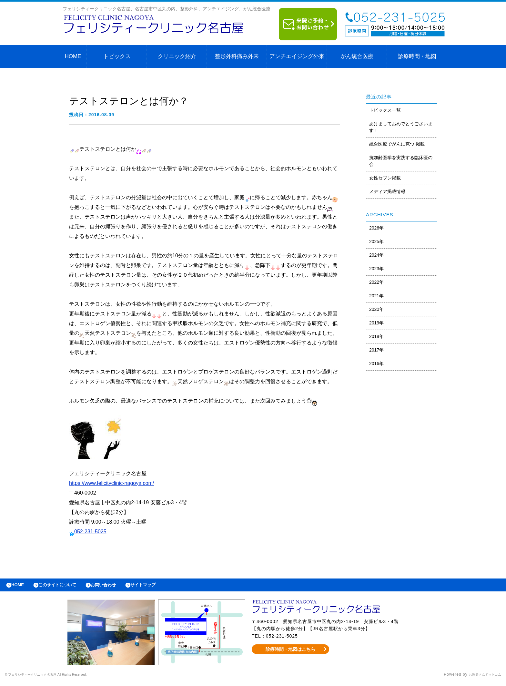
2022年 (376, 282)
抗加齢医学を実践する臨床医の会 (400, 161)
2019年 (376, 322)
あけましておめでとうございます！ (400, 127)
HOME (73, 56)
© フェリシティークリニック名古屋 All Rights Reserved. (60, 678)
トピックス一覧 (385, 110)
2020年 (376, 309)
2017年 (376, 350)
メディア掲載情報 (387, 191)
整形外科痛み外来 (237, 56)
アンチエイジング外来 (296, 56)
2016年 (376, 363)
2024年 (376, 255)
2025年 (376, 241)
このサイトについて (65, 586)
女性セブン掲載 (385, 177)
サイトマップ (163, 586)
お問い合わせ (118, 586)
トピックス (117, 56)
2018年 (376, 336)
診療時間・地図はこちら (290, 652)
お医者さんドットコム (480, 678)
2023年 (376, 268)
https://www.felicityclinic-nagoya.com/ (111, 483)
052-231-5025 (90, 531)
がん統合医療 (356, 56)
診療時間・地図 (417, 56)
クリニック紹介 (177, 56)
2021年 (376, 295)
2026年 (376, 227)
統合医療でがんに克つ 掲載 (397, 144)
